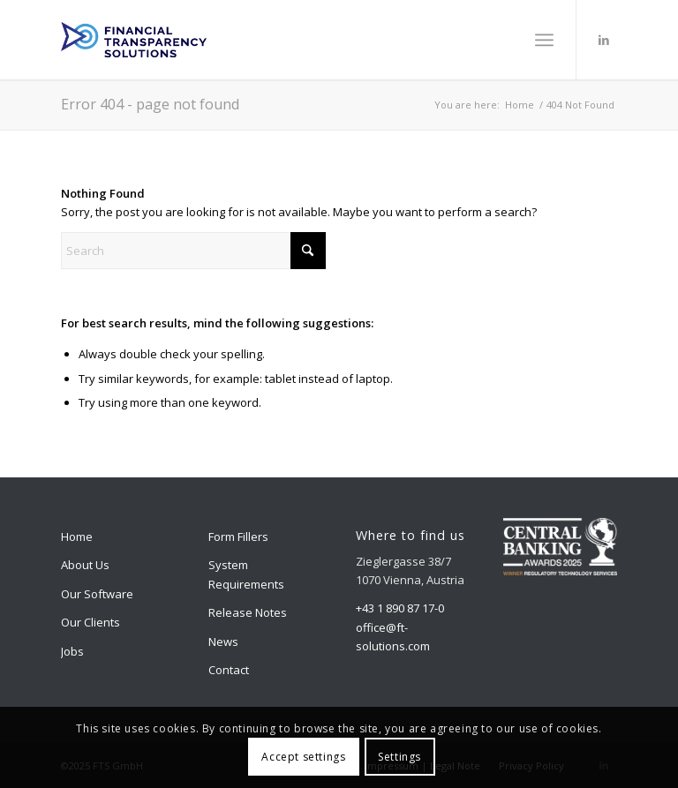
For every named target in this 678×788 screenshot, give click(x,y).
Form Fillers (238, 536)
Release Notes (247, 612)
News (223, 641)
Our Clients (90, 622)
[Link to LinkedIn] (604, 39)
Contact (228, 670)
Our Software (97, 594)
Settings (399, 756)
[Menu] (544, 40)
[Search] (193, 250)
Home (77, 536)
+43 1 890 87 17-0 (400, 608)
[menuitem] (544, 40)
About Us (85, 565)
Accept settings (303, 756)
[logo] (134, 39)
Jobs (72, 651)
